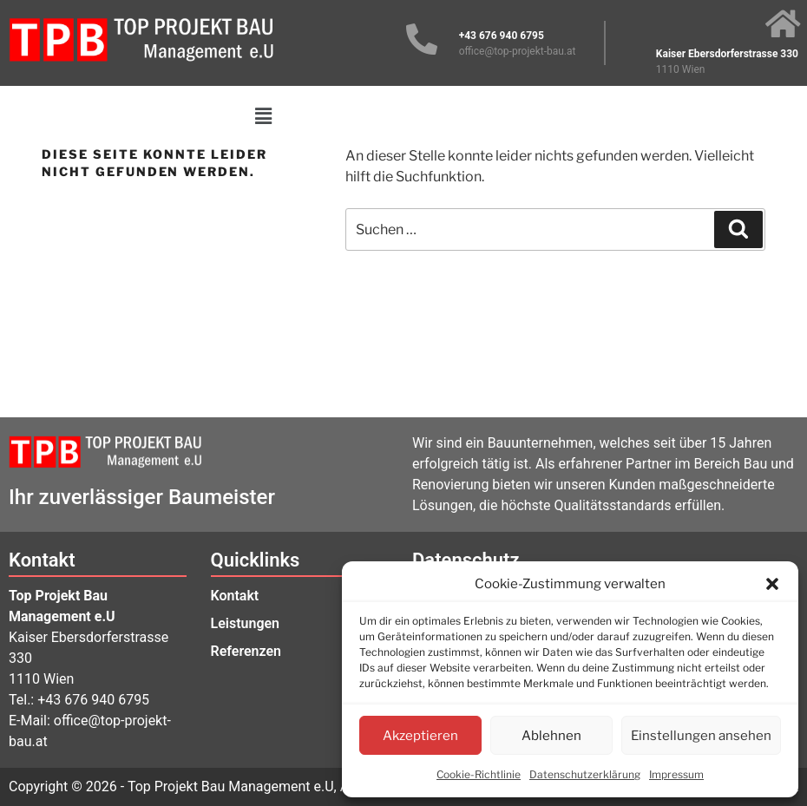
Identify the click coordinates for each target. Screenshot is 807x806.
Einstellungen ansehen (701, 736)
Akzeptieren (420, 736)
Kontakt (235, 595)
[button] (772, 584)
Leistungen (245, 623)
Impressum (676, 774)
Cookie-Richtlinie (478, 774)
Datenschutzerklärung (584, 774)
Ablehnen (551, 736)
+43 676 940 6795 (93, 699)
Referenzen (246, 651)
